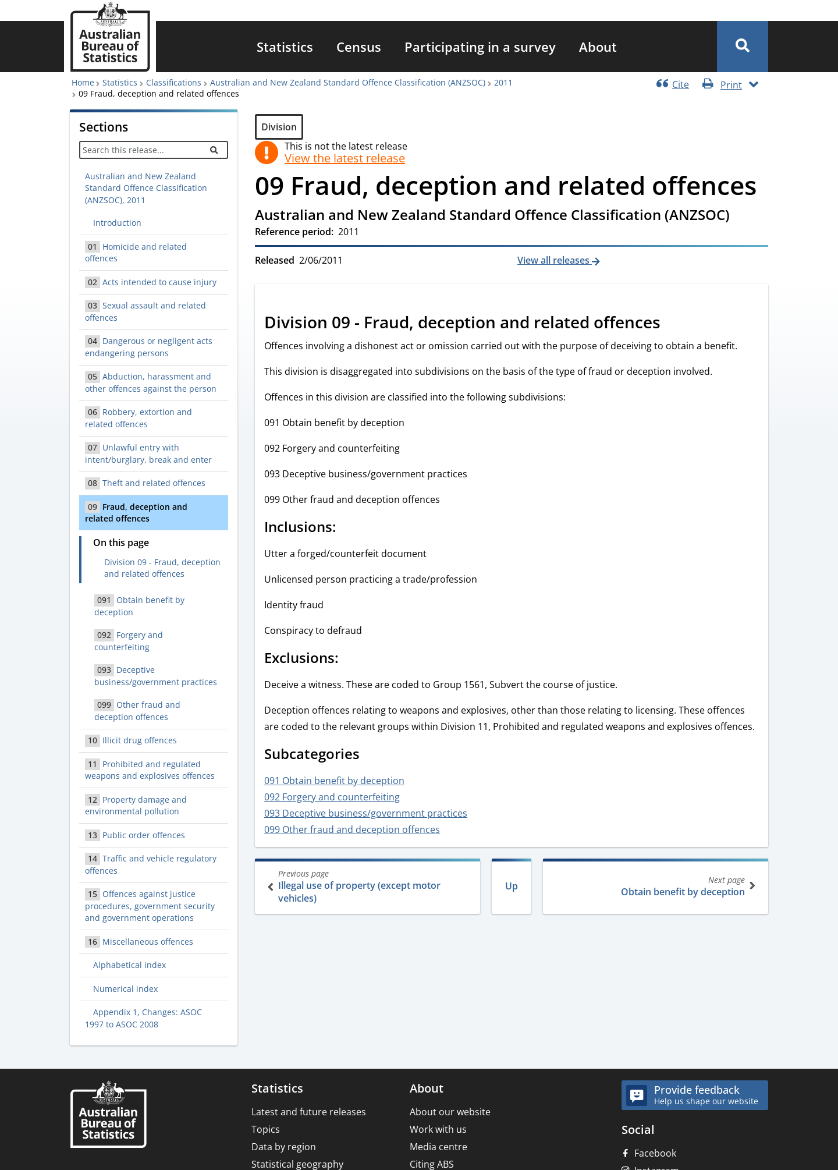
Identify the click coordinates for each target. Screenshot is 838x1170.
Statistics (285, 46)
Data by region (283, 1146)
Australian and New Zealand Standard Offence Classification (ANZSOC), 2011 (146, 188)
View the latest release (345, 158)
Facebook (655, 1153)
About (598, 46)
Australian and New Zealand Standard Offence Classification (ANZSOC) (347, 82)
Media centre (438, 1146)
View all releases (554, 260)
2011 (503, 82)
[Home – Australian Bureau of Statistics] (108, 1115)
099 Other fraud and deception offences (352, 829)
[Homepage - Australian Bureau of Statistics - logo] (110, 37)
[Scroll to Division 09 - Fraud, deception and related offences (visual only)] (673, 323)
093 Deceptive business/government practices (365, 813)
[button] (742, 46)
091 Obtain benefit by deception (334, 780)
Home (83, 82)
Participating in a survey (480, 46)
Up (511, 886)
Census (358, 46)
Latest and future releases (308, 1111)
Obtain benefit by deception (654, 886)
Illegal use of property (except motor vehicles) (369, 886)
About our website (450, 1111)
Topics (265, 1129)
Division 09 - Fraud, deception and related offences (162, 567)
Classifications (173, 82)
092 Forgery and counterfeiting (332, 796)
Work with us (438, 1129)
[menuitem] (284, 46)
